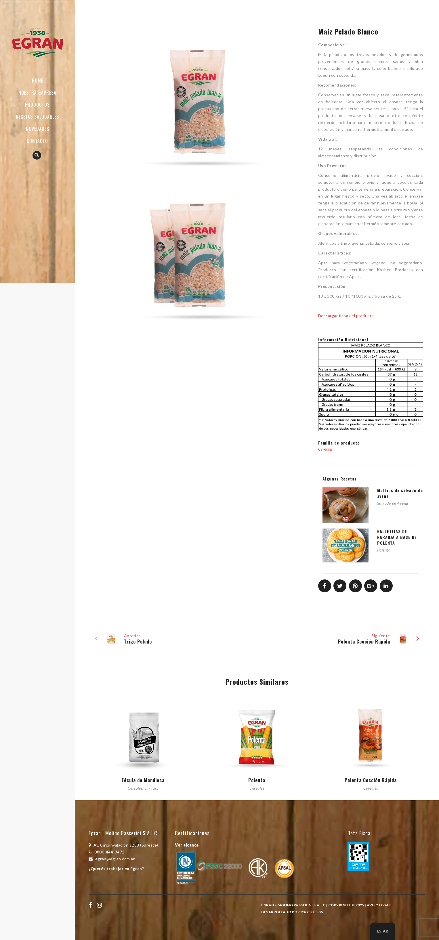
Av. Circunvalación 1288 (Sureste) (123, 845)
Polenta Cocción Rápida (371, 780)
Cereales (325, 449)
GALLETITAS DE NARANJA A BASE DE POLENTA (397, 537)
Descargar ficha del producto (346, 315)
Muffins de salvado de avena (400, 493)
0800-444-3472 (107, 851)
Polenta (384, 549)
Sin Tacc (151, 788)
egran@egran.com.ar (112, 858)
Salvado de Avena (392, 503)
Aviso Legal (379, 905)
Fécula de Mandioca (143, 780)
